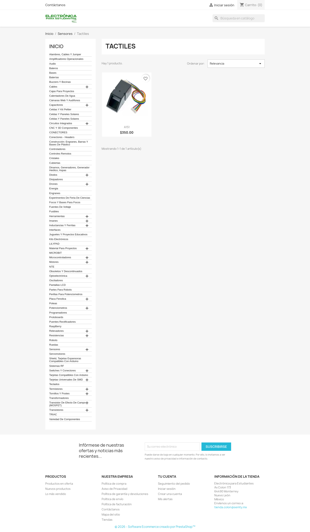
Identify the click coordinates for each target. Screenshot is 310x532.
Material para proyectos (63, 248)
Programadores (58, 312)
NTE (51, 266)
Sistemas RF (56, 366)
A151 (127, 127)
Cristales (54, 158)
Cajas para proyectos (61, 91)
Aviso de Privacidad (114, 489)
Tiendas (107, 520)
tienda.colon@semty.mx (230, 507)
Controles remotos (60, 153)
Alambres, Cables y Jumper (65, 54)
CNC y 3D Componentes (63, 128)
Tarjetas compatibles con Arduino (68, 375)
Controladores (57, 149)
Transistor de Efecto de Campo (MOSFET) (67, 404)
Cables (53, 86)
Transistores (56, 410)
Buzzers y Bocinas (60, 82)
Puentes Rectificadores (62, 321)
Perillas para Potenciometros (65, 294)
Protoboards (56, 317)
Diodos (53, 175)
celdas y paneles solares (64, 114)
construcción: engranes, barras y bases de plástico (68, 143)
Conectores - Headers (61, 137)
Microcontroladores (60, 257)
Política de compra (114, 483)
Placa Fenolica (57, 298)
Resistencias (56, 335)
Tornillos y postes (59, 393)
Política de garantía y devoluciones (125, 494)
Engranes (54, 193)
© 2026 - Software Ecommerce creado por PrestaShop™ (155, 527)
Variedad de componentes (64, 419)
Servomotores (57, 354)
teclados (54, 384)
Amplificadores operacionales (66, 59)
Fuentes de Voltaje (60, 207)
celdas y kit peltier (60, 109)
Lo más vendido (55, 494)
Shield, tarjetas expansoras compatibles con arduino (65, 360)
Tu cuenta (167, 476)
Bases (52, 73)
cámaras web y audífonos (64, 100)
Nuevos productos (58, 489)
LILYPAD (54, 243)
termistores (55, 389)
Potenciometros (58, 308)
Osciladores (56, 280)
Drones (53, 184)
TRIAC (53, 414)
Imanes (53, 220)
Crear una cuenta (170, 494)
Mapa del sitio (111, 514)
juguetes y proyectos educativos (68, 234)
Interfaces (54, 230)
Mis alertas (165, 499)
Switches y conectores (62, 370)
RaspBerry (55, 326)
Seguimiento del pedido (174, 483)
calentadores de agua (62, 95)
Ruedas (53, 344)
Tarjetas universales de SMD (66, 379)
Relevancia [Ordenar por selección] (236, 63)
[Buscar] (239, 18)
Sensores (54, 349)
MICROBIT (55, 253)
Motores (54, 262)
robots (53, 340)
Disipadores (56, 179)
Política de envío (112, 499)
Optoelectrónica (58, 276)
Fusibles (54, 211)
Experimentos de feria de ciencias (69, 197)
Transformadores (59, 398)
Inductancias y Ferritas (62, 225)
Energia (53, 188)
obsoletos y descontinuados (65, 271)
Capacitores (56, 105)
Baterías (54, 77)
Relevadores (56, 331)
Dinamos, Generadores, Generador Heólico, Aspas (69, 169)
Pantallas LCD (57, 285)
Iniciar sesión (167, 489)
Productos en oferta (59, 483)
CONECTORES (58, 132)
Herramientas (57, 216)
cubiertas (54, 163)
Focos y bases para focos (64, 202)
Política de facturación (117, 504)
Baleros (53, 68)
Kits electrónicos (58, 239)
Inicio (56, 46)
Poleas (53, 303)
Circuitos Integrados (60, 123)
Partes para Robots (60, 289)
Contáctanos (55, 5)
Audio (52, 63)
